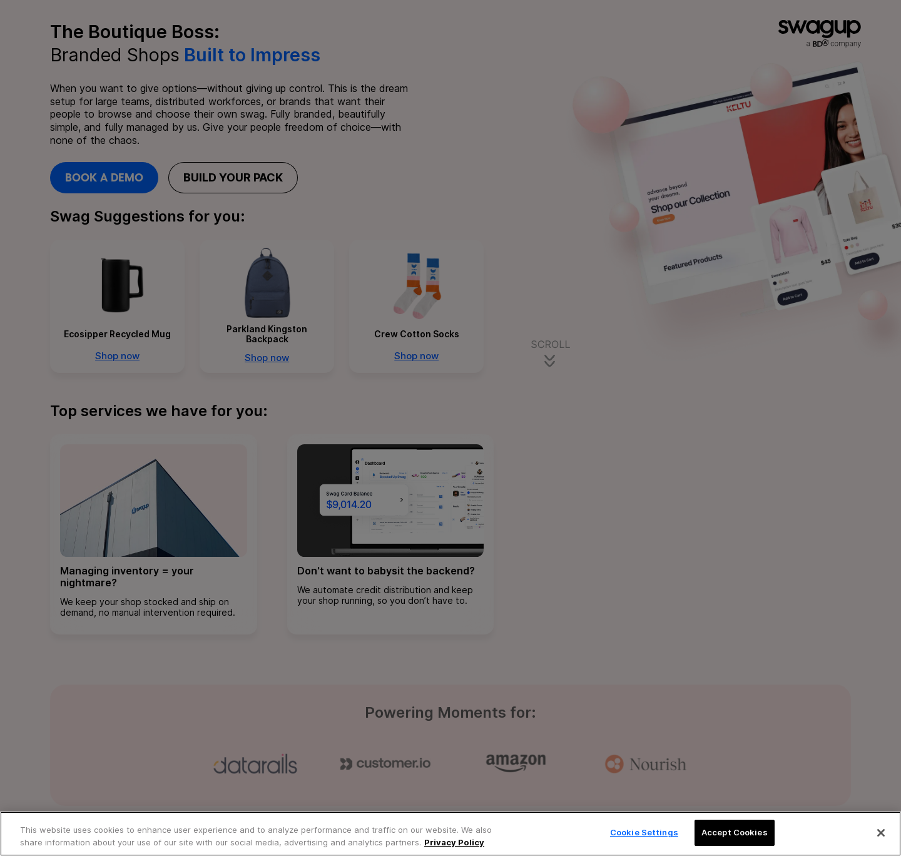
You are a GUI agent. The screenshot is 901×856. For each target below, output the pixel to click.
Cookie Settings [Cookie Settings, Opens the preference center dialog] (644, 832)
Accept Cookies (734, 832)
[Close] (881, 833)
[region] (450, 834)
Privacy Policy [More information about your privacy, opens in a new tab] (454, 842)
